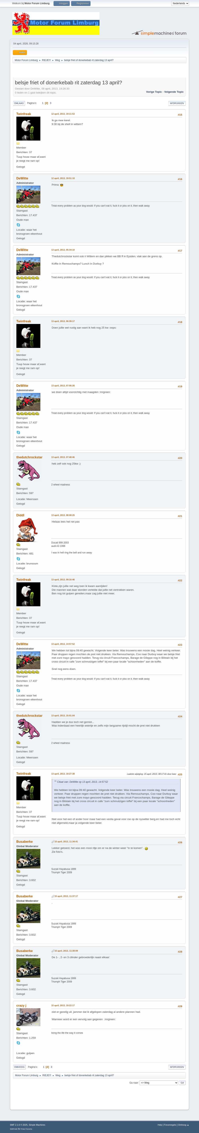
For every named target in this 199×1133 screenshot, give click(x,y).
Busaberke (24, 841)
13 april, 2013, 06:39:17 (63, 321)
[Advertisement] (59, 71)
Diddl (20, 515)
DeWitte (22, 178)
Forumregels (170, 1125)
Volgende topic (174, 91)
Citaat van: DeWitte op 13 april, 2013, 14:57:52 (82, 782)
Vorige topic (154, 91)
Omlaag (19, 103)
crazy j (21, 1005)
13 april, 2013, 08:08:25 (63, 515)
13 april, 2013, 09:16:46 (63, 579)
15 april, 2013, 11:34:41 (66, 841)
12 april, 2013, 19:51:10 (63, 178)
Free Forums (26, 1129)
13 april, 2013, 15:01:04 (63, 715)
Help (160, 1125)
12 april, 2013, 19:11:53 (63, 114)
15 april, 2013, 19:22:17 (63, 1005)
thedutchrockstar (29, 457)
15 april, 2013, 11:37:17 (66, 896)
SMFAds (13, 1129)
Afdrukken (177, 103)
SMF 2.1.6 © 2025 (19, 1125)
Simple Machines (37, 1125)
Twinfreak (23, 114)
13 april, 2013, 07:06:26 (63, 385)
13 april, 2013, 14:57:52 (63, 644)
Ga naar (133, 1082)
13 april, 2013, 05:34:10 (63, 250)
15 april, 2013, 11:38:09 (66, 951)
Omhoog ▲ (183, 1125)
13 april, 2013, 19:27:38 (63, 774)
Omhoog (19, 1067)
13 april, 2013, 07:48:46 (63, 457)
